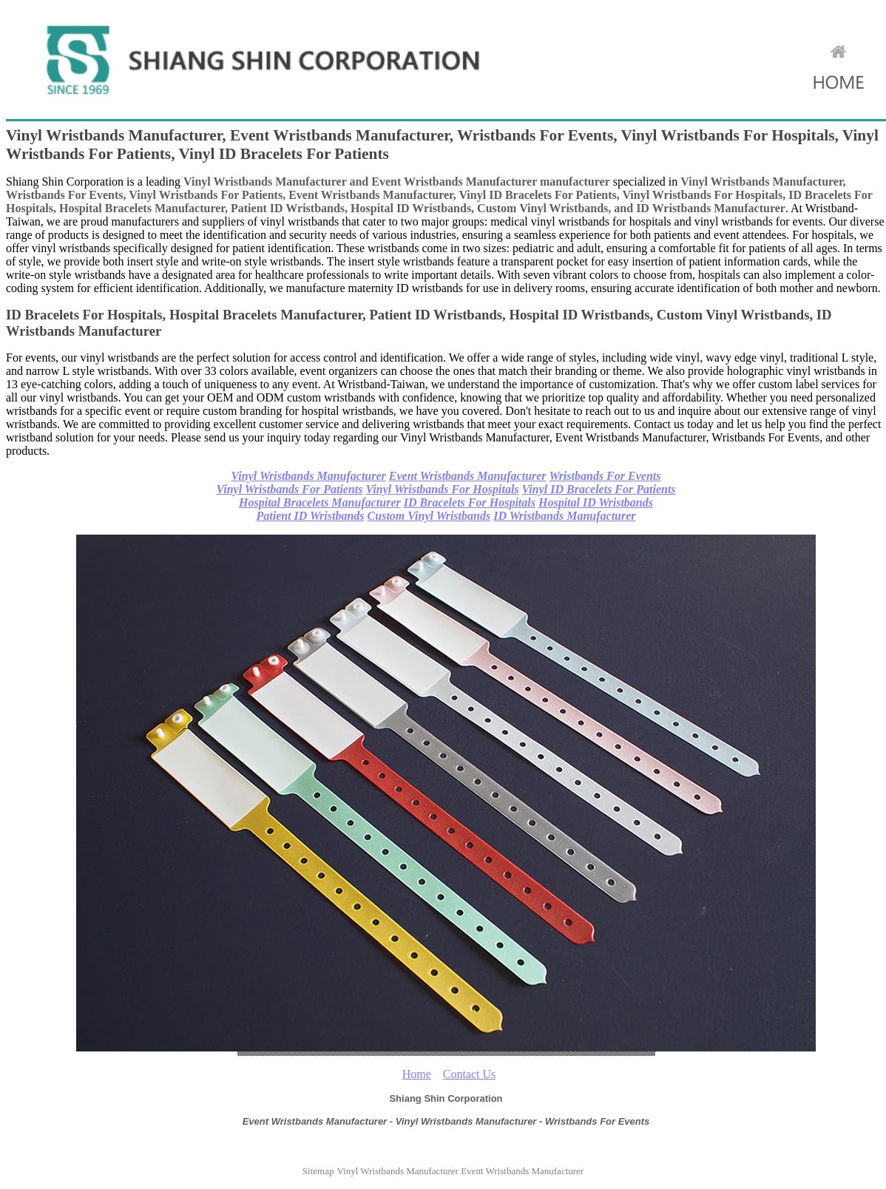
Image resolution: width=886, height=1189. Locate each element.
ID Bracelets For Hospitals (469, 502)
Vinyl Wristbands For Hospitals (442, 489)
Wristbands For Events (605, 476)
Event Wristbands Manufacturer (468, 476)
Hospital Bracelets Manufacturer (320, 502)
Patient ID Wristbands (310, 515)
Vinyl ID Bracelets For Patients (599, 489)
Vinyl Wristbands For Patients (289, 489)
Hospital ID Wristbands (595, 502)
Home (416, 1074)
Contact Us (469, 1074)
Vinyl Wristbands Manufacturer (308, 476)
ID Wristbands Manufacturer (564, 515)
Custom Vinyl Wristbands (429, 515)
